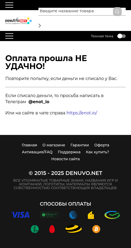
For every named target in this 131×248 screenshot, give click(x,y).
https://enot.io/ (82, 112)
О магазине (53, 145)
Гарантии (80, 145)
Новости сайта (65, 159)
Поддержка (69, 152)
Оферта (101, 145)
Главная (29, 145)
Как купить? (97, 152)
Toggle (121, 36)
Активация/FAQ (37, 152)
